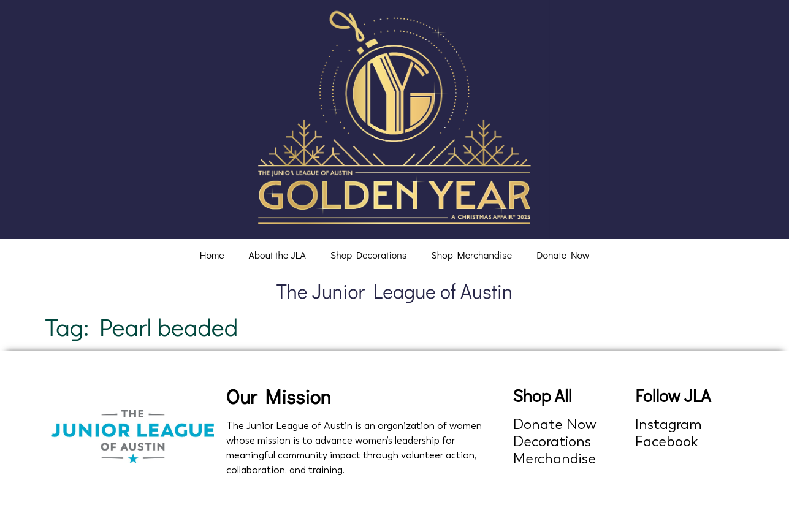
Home (212, 254)
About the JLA (277, 254)
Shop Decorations (368, 254)
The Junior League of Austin (394, 290)
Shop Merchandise (471, 254)
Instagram (668, 424)
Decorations (552, 441)
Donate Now (562, 254)
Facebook (666, 441)
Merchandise (554, 459)
